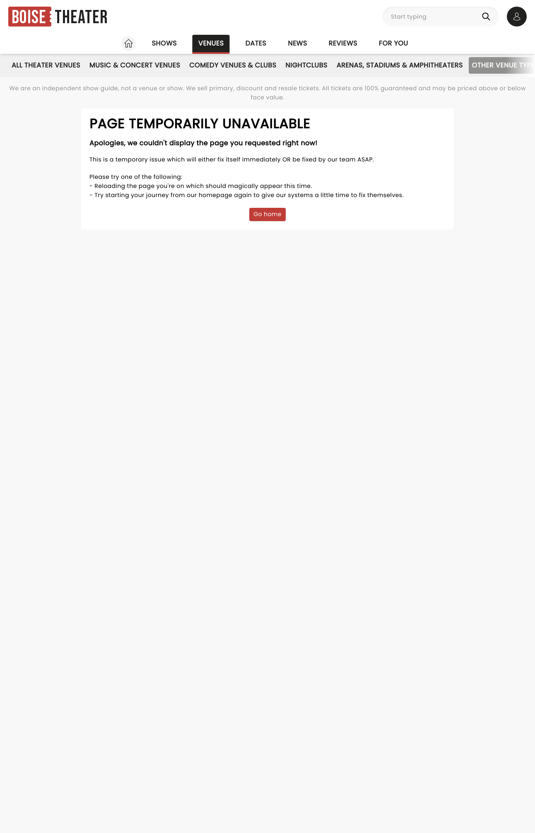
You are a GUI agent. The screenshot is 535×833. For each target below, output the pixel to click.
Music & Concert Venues (134, 65)
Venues (211, 43)
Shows (164, 43)
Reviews (343, 43)
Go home (267, 214)
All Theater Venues (46, 65)
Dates (255, 43)
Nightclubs (306, 65)
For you (393, 43)
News (297, 43)
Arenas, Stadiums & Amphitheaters (400, 65)
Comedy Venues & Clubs (232, 65)
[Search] (488, 16)
